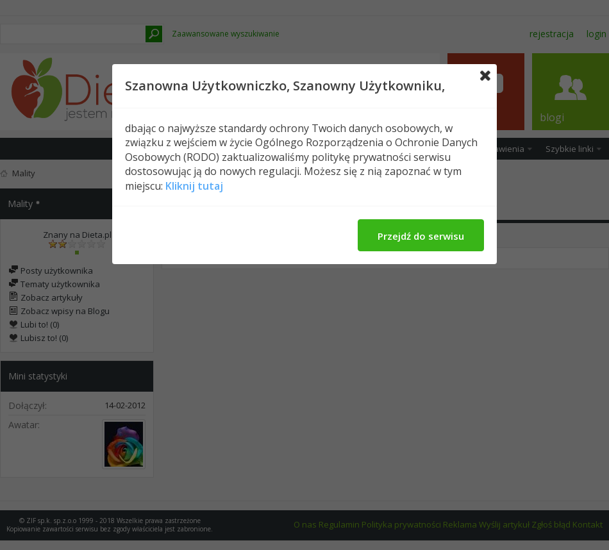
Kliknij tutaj (194, 186)
